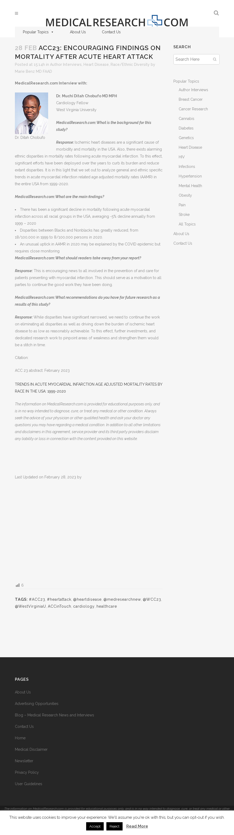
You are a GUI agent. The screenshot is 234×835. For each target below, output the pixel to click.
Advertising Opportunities (37, 703)
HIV (182, 157)
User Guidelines (28, 784)
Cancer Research (193, 109)
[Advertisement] (89, 530)
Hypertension (190, 176)
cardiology (84, 606)
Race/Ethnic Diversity (130, 64)
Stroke (184, 214)
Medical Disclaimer (31, 749)
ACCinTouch (59, 606)
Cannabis (186, 118)
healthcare (107, 606)
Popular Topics (38, 32)
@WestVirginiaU (30, 606)
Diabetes (186, 128)
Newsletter (24, 761)
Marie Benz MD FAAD (33, 71)
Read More (137, 826)
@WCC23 (152, 599)
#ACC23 (37, 599)
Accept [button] (95, 826)
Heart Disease (96, 64)
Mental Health (190, 186)
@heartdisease (87, 599)
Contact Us (111, 32)
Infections (187, 166)
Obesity (185, 195)
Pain (182, 205)
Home (20, 738)
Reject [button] (114, 826)
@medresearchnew (122, 599)
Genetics (186, 138)
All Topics (187, 224)
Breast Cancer (191, 99)
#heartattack (59, 599)
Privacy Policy (27, 772)
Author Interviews (66, 64)
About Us (78, 32)
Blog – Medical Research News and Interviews (54, 715)
